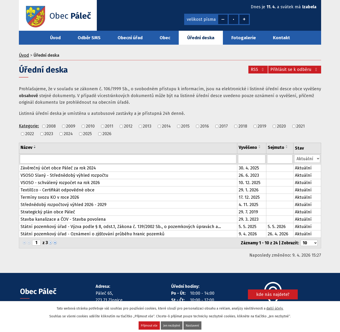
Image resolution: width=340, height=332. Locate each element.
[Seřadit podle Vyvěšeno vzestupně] (259, 146)
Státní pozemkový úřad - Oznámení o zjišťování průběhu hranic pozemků (92, 234)
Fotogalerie (243, 37)
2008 (51, 126)
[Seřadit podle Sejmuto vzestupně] (286, 146)
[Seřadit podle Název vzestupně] (35, 146)
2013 (147, 126)
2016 (204, 126)
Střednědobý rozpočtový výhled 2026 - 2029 (63, 204)
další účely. (274, 308)
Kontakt (281, 37)
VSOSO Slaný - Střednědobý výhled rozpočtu (64, 175)
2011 (109, 126)
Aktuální (303, 168)
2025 (87, 133)
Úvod (55, 37)
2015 (185, 126)
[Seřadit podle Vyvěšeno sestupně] (259, 148)
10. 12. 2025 (249, 182)
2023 (48, 133)
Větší (244, 19)
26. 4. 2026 (278, 234)
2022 (29, 133)
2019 (262, 126)
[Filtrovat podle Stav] (307, 159)
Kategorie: (29, 126)
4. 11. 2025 (248, 204)
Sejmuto (276, 147)
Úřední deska (200, 37)
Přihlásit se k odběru (294, 69)
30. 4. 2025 (249, 168)
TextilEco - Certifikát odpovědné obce (57, 190)
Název (26, 147)
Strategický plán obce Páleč (48, 212)
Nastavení (194, 325)
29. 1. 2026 (249, 190)
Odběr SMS (89, 37)
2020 (281, 126)
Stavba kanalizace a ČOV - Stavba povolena (63, 219)
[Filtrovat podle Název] (128, 159)
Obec (165, 37)
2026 (106, 133)
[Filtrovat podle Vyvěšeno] (251, 159)
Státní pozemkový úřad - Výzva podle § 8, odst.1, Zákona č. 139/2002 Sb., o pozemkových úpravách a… (121, 226)
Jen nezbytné (172, 325)
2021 (300, 126)
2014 (166, 126)
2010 (90, 126)
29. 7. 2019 (248, 212)
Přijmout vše (147, 325)
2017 (223, 126)
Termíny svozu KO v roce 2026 (50, 197)
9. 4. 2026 (248, 234)
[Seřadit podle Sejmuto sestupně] (286, 148)
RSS (255, 69)
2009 (70, 126)
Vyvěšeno (248, 147)
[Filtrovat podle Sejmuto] (280, 159)
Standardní (233, 19)
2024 (68, 133)
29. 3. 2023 (249, 219)
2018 (242, 126)
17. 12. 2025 (249, 197)
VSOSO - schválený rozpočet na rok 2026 (60, 182)
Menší (223, 19)
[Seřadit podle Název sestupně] (35, 148)
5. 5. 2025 (247, 226)
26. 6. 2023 (249, 175)
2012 (128, 126)
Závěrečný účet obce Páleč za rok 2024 (58, 168)
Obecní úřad (130, 37)
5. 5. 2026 (277, 226)
